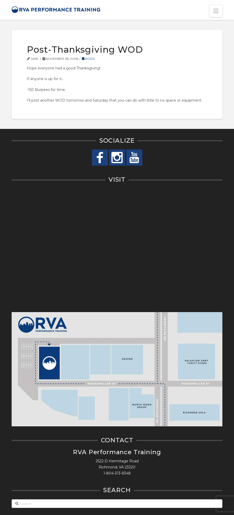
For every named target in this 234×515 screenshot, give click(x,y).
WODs (88, 59)
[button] (215, 11)
